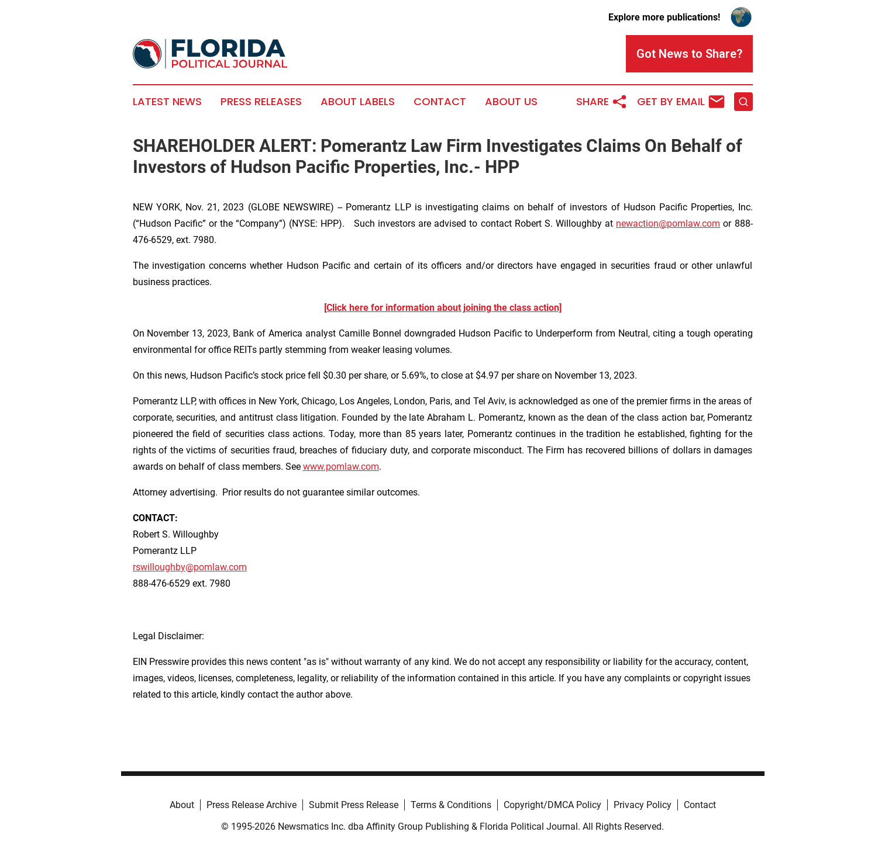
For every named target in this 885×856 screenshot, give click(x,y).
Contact (440, 101)
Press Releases (261, 101)
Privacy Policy (643, 804)
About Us (511, 101)
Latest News (167, 101)
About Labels (358, 101)
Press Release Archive (251, 804)
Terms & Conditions (451, 804)
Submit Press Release (353, 804)
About (182, 804)
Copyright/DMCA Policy (552, 804)
